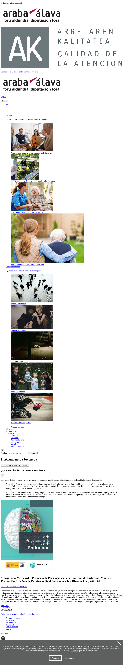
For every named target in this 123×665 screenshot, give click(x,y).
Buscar (4, 101)
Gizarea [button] (9, 115)
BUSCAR (33, 453)
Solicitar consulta (17, 446)
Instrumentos (11, 431)
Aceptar (55, 658)
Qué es (3, 97)
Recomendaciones (18, 440)
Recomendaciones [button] (13, 267)
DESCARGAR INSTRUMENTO (14, 587)
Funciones (14, 438)
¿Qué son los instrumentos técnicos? (15, 465)
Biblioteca (10, 433)
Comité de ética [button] (12, 436)
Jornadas (14, 444)
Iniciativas (10, 429)
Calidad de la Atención (19, 72)
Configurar (69, 658)
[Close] (2, 450)
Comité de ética (12, 627)
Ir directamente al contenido (12, 3)
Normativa (15, 442)
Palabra (4, 453)
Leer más (74, 651)
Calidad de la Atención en (19, 614)
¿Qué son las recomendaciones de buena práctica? (25, 271)
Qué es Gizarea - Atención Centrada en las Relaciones (26, 119)
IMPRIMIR (5, 608)
